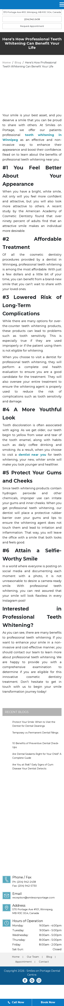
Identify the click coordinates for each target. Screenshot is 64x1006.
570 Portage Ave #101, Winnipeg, (37, 911)
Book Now (48, 1002)
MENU (11, 4)
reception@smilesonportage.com (33, 897)
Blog (18, 62)
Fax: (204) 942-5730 (24, 885)
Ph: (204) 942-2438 (24, 881)
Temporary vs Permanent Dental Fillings (35, 732)
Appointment (23, 961)
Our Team (33, 956)
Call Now (16, 1002)
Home (6, 62)
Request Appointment (32, 26)
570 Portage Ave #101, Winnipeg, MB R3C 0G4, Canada (32, 12)
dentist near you (32, 455)
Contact (44, 961)
